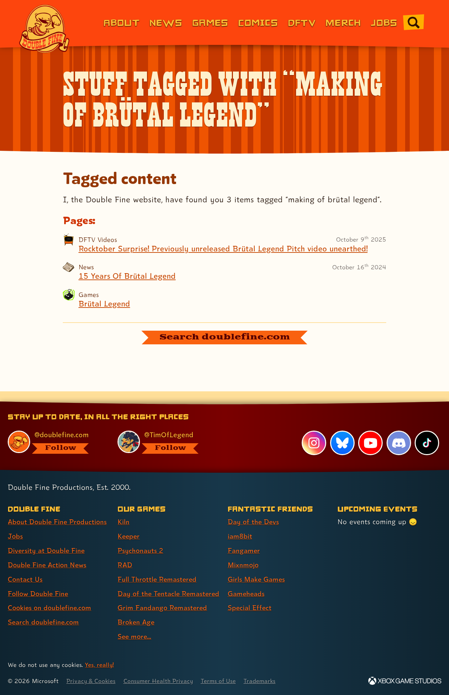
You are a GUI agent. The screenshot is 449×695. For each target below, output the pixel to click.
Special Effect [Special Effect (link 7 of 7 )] (250, 596)
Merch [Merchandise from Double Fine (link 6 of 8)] (343, 22)
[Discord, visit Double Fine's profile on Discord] (398, 431)
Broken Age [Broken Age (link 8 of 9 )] (137, 622)
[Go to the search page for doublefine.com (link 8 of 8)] (413, 22)
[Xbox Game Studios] (404, 681)
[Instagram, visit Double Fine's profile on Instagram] (314, 431)
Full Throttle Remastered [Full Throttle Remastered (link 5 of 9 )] (158, 567)
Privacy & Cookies (91, 681)
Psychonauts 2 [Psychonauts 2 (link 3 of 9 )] (141, 538)
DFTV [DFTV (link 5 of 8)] (302, 22)
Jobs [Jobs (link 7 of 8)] (384, 22)
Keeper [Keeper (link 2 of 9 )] (129, 524)
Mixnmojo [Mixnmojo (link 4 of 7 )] (244, 552)
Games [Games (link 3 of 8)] (210, 22)
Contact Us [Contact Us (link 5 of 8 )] (25, 567)
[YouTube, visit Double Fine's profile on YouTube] (370, 431)
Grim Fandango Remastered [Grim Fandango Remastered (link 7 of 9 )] (163, 608)
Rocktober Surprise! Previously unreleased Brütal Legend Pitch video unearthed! (227, 248)
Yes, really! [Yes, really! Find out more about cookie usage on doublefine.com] (99, 665)
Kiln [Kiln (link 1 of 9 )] (123, 510)
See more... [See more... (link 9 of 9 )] (135, 637)
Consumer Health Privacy (160, 681)
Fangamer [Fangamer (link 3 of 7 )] (244, 538)
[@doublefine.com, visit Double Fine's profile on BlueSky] (55, 430)
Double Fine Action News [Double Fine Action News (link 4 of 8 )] (48, 552)
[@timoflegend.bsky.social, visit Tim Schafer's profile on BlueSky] (165, 430)
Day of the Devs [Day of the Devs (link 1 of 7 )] (254, 510)
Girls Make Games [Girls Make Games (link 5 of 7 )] (257, 567)
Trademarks (263, 681)
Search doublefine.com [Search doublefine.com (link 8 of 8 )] (44, 610)
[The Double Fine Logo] (44, 29)
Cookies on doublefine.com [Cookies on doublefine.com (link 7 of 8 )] (51, 596)
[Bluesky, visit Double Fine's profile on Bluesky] (342, 431)
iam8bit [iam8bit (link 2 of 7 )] (240, 524)
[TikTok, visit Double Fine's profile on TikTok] (427, 431)
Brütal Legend (105, 303)
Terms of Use (222, 681)
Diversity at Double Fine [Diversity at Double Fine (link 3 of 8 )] (47, 538)
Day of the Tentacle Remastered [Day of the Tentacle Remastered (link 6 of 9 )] (150, 587)
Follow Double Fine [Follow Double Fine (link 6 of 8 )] (39, 581)
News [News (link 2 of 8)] (165, 22)
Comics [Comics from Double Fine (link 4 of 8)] (258, 22)
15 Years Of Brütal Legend (128, 276)
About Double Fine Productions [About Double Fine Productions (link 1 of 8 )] (58, 510)
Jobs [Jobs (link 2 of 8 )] (16, 524)
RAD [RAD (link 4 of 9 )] (125, 552)
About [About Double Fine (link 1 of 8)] (121, 22)
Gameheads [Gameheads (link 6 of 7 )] (247, 581)
